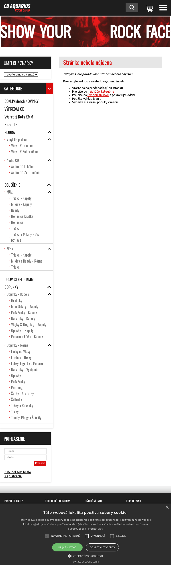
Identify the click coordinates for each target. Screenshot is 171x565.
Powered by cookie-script (85, 561)
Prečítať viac (95, 528)
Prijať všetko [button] (67, 547)
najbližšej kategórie (101, 91)
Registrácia (13, 476)
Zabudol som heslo (17, 472)
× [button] (167, 507)
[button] (85, 556)
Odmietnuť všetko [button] (102, 547)
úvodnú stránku (98, 95)
